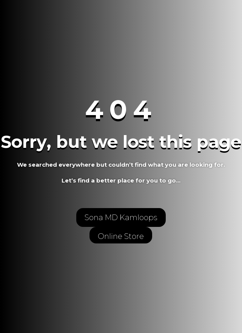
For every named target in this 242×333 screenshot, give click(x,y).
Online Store (121, 236)
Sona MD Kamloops (121, 217)
